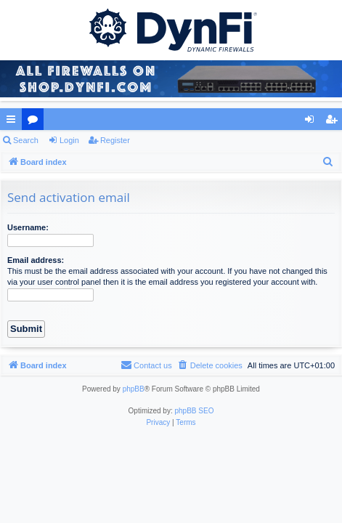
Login (69, 140)
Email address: (35, 260)
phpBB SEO (194, 411)
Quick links (14, 122)
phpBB (133, 389)
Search (25, 140)
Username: (28, 227)
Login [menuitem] (312, 122)
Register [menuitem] (334, 122)
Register (115, 140)
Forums (36, 122)
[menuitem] (328, 162)
